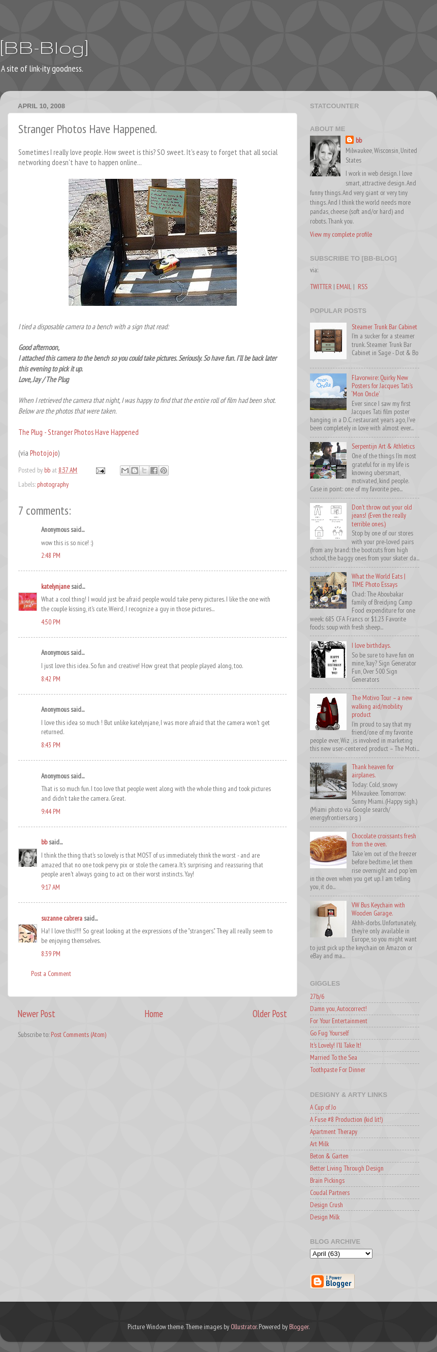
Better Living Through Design (347, 1168)
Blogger (298, 1326)
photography (53, 484)
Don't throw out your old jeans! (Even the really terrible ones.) (382, 515)
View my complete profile (341, 234)
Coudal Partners (330, 1192)
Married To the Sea (333, 1057)
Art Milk (319, 1143)
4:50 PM (50, 621)
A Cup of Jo (323, 1107)
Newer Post (36, 1014)
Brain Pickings (327, 1180)
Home (154, 1014)
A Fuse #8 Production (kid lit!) (346, 1119)
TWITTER (321, 286)
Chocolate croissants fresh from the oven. (384, 839)
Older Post (270, 1014)
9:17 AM (50, 887)
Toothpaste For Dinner (337, 1069)
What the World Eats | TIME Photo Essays (378, 580)
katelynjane (55, 586)
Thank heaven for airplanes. (373, 770)
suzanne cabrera (61, 918)
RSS (362, 286)
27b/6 (317, 996)
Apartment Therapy (333, 1131)
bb (44, 841)
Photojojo (44, 453)
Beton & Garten (329, 1155)
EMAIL (344, 286)
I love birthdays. (371, 645)
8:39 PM (50, 953)
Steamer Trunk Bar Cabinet (384, 326)
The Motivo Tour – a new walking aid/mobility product (382, 705)
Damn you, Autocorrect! (338, 1008)
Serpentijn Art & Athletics (383, 446)
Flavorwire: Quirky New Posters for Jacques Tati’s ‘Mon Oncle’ (382, 385)
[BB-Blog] (44, 47)
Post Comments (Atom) (78, 1034)
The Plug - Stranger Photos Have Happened (78, 432)
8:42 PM (50, 678)
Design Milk (324, 1216)
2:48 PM (50, 555)
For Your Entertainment (338, 1020)
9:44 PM (50, 811)
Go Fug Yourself (329, 1032)
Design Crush (326, 1204)
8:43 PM (50, 744)
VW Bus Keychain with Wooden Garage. (378, 909)
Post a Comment (51, 973)
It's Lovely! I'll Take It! (335, 1045)
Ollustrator (244, 1326)
